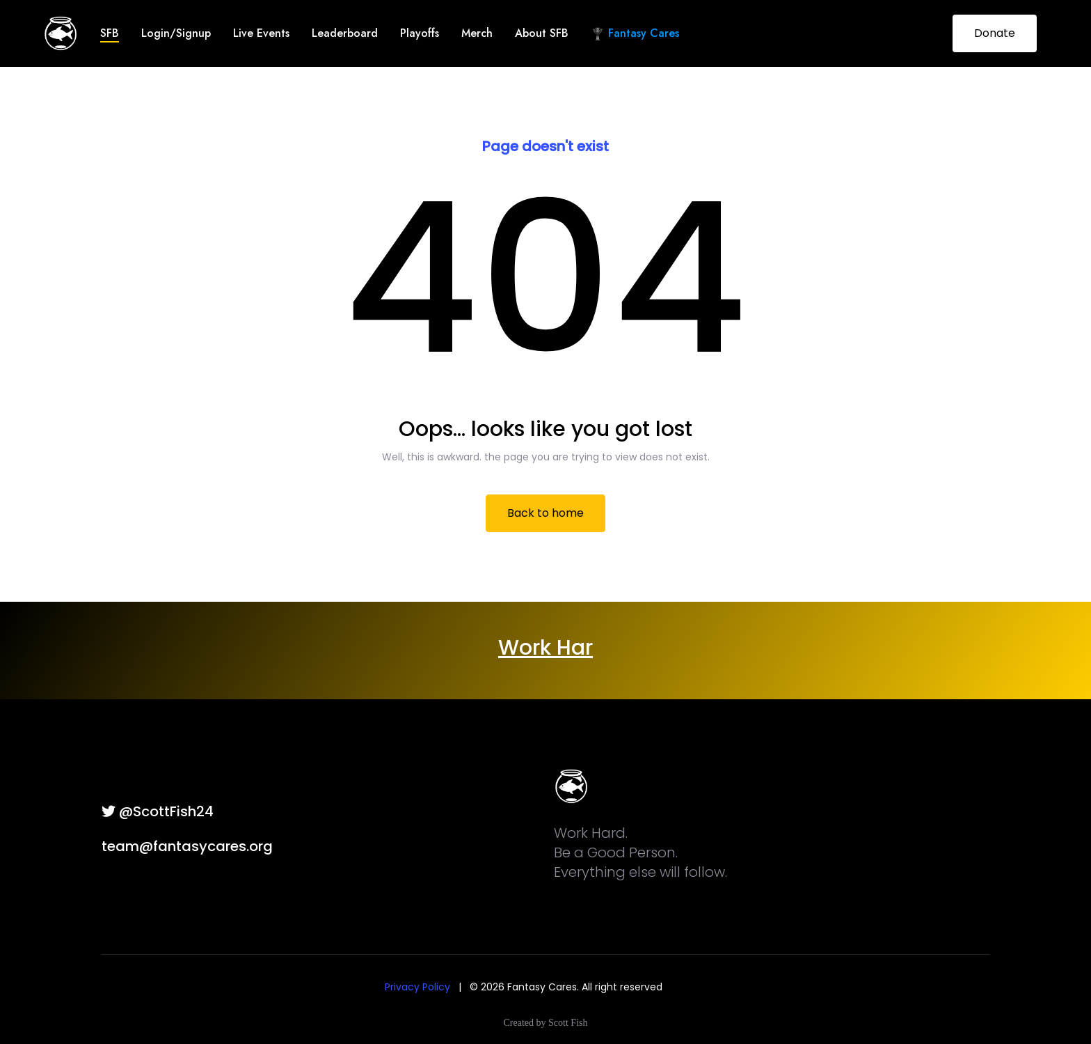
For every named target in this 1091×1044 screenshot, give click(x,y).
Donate (994, 33)
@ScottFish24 (158, 811)
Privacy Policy (417, 987)
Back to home (545, 513)
